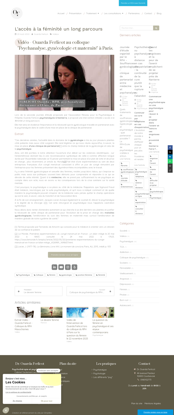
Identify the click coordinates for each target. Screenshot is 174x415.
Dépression (125, 284)
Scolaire (124, 262)
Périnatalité (125, 268)
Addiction (124, 252)
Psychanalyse (126, 241)
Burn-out (124, 300)
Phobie (123, 294)
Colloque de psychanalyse (132, 257)
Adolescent (125, 305)
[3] (45, 203)
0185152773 (146, 379)
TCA (122, 247)
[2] (16, 233)
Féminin (123, 289)
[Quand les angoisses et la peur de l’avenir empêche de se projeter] (154, 42)
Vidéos (123, 236)
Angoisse (124, 278)
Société (123, 230)
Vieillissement (126, 273)
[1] (60, 146)
